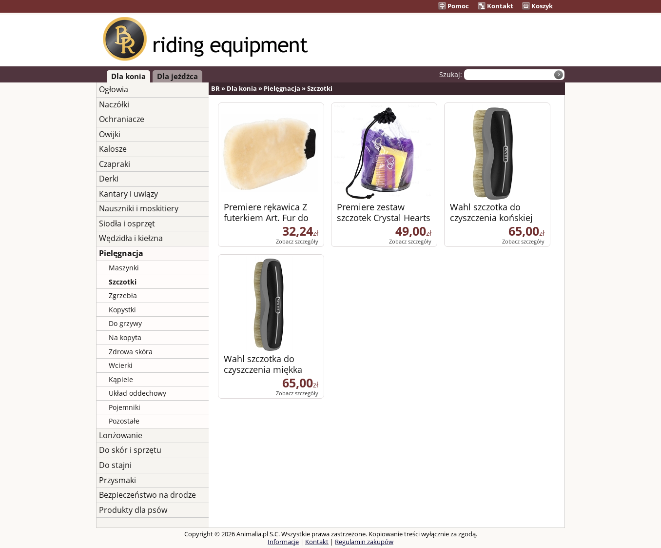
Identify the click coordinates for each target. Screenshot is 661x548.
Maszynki (124, 267)
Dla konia (128, 76)
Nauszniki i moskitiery (138, 208)
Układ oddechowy (137, 393)
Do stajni (115, 465)
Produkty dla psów (133, 510)
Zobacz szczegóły (297, 241)
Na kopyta (125, 337)
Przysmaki (117, 480)
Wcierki (121, 365)
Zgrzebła (123, 295)
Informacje (283, 541)
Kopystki (122, 309)
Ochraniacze (121, 119)
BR (215, 88)
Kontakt (495, 5)
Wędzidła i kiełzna (131, 238)
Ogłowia (113, 89)
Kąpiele (121, 379)
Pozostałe (124, 421)
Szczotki (122, 281)
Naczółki (114, 104)
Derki (108, 178)
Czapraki (114, 164)
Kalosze (113, 148)
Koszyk (537, 5)
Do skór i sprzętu (130, 450)
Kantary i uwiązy (128, 193)
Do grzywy (125, 323)
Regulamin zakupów (364, 541)
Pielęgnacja (121, 253)
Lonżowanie (120, 435)
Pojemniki (124, 407)
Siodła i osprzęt (127, 223)
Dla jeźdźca (177, 76)
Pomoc (453, 5)
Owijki (109, 134)
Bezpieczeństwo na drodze (147, 494)
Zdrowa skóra (131, 351)
